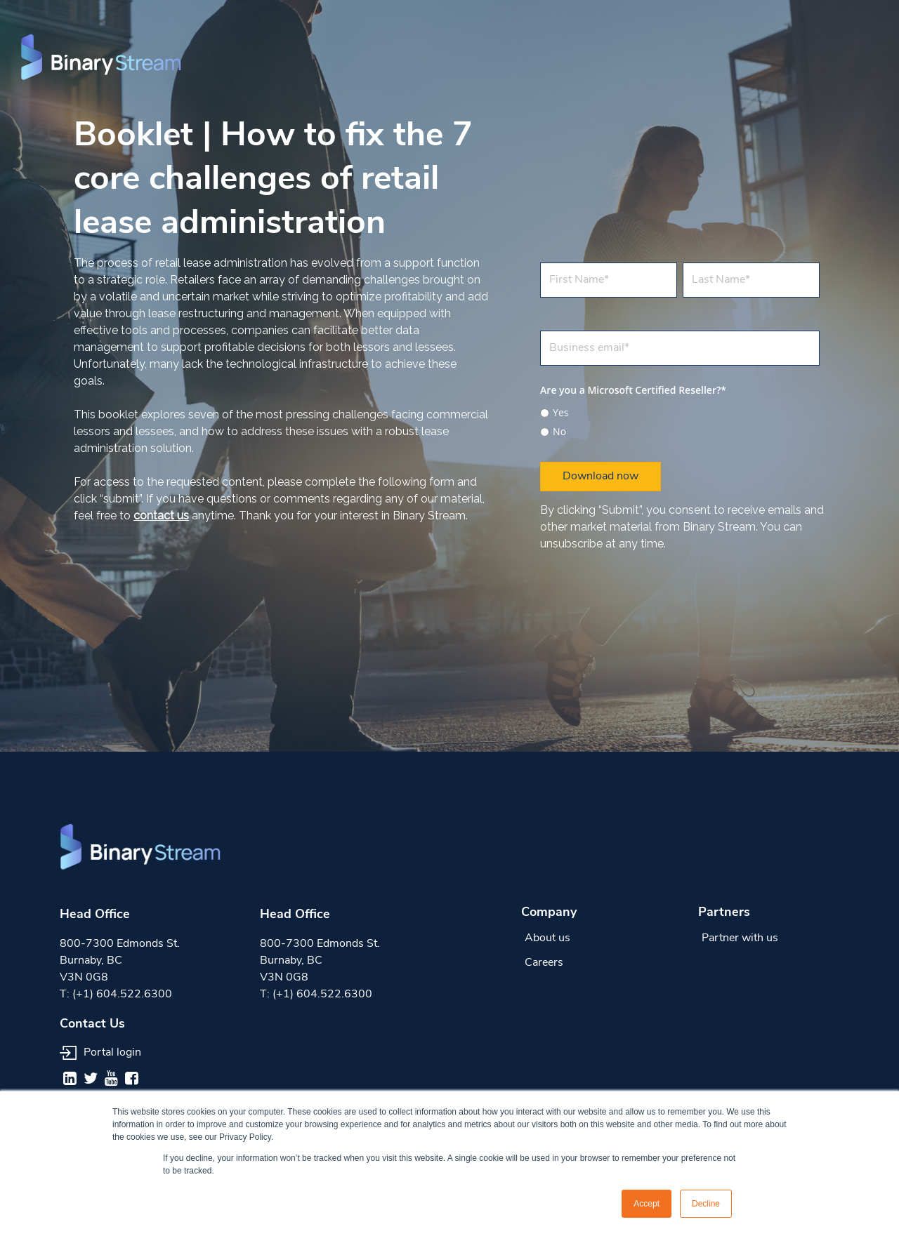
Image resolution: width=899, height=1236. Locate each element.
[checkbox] (680, 420)
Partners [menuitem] (724, 912)
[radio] (680, 413)
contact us (161, 515)
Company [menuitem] (549, 912)
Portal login (100, 1052)
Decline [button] (706, 1204)
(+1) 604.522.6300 (122, 994)
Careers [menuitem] (544, 963)
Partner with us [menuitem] (740, 938)
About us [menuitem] (547, 938)
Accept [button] (647, 1204)
